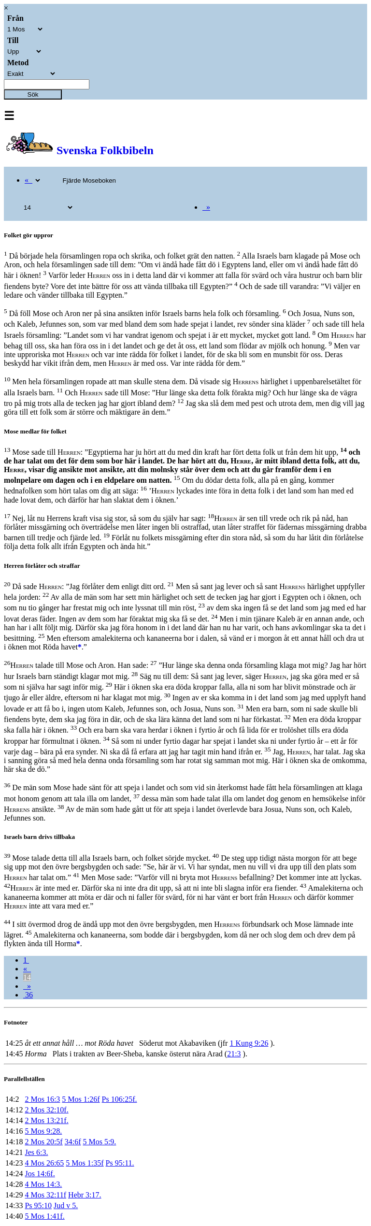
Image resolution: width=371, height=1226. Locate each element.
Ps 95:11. (120, 1163)
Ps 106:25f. (119, 1099)
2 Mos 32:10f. (46, 1110)
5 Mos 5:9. (99, 1142)
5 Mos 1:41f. (44, 1216)
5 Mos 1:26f (81, 1099)
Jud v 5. (66, 1205)
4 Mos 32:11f (45, 1195)
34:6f (73, 1142)
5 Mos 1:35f (84, 1163)
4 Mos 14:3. (43, 1184)
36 (28, 995)
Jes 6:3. (36, 1152)
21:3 (234, 1054)
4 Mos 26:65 (44, 1163)
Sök (33, 94)
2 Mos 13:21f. (46, 1120)
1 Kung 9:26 (248, 1043)
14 (27, 977)
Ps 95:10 (38, 1205)
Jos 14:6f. (40, 1173)
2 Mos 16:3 (42, 1099)
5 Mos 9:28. (43, 1131)
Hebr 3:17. (84, 1195)
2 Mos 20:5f (43, 1142)
